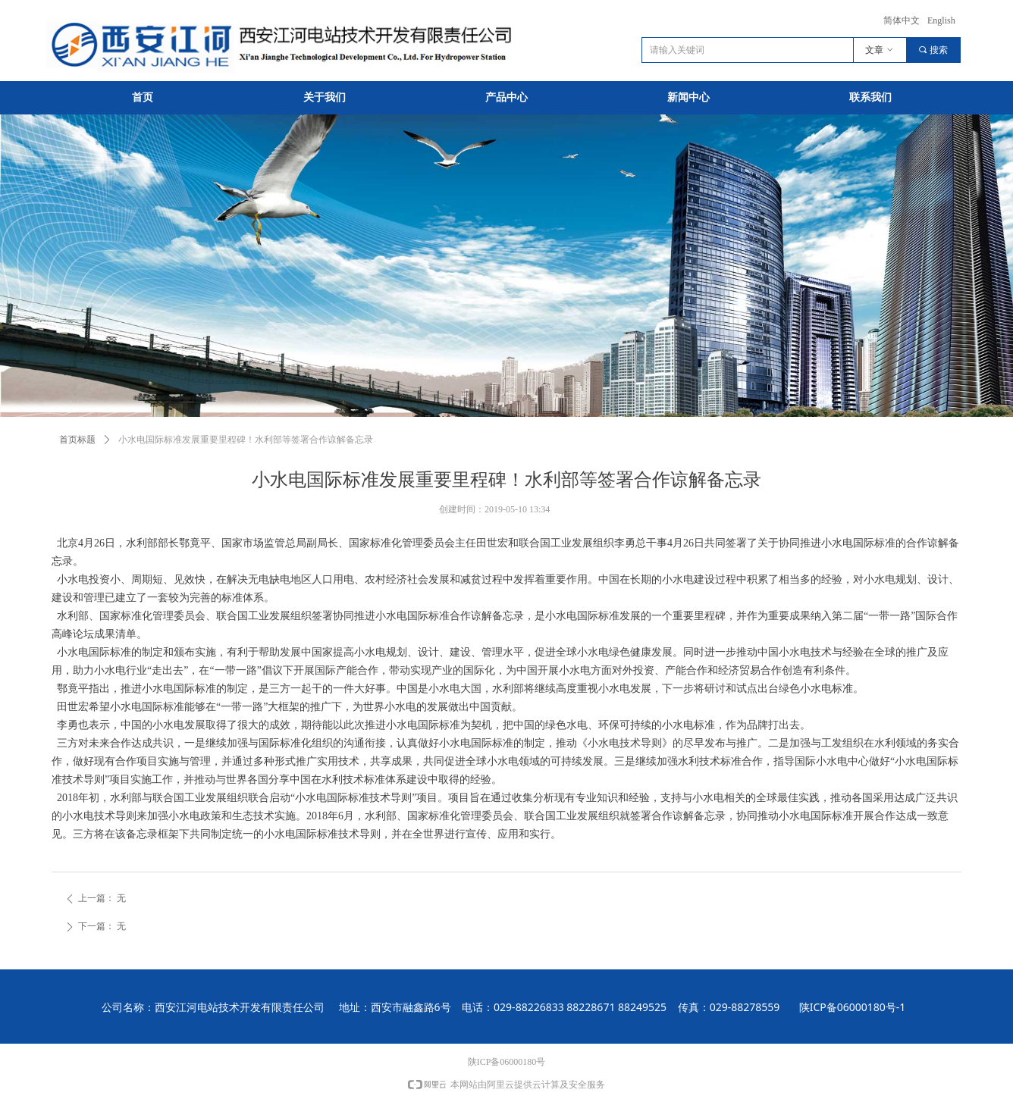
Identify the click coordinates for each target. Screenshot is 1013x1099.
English (941, 20)
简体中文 (901, 20)
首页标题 (77, 439)
